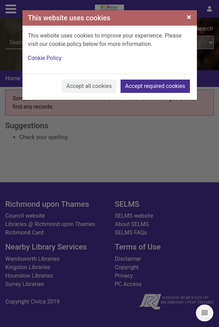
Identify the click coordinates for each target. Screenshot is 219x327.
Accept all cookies (89, 86)
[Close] (189, 17)
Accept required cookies (155, 86)
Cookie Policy (45, 58)
